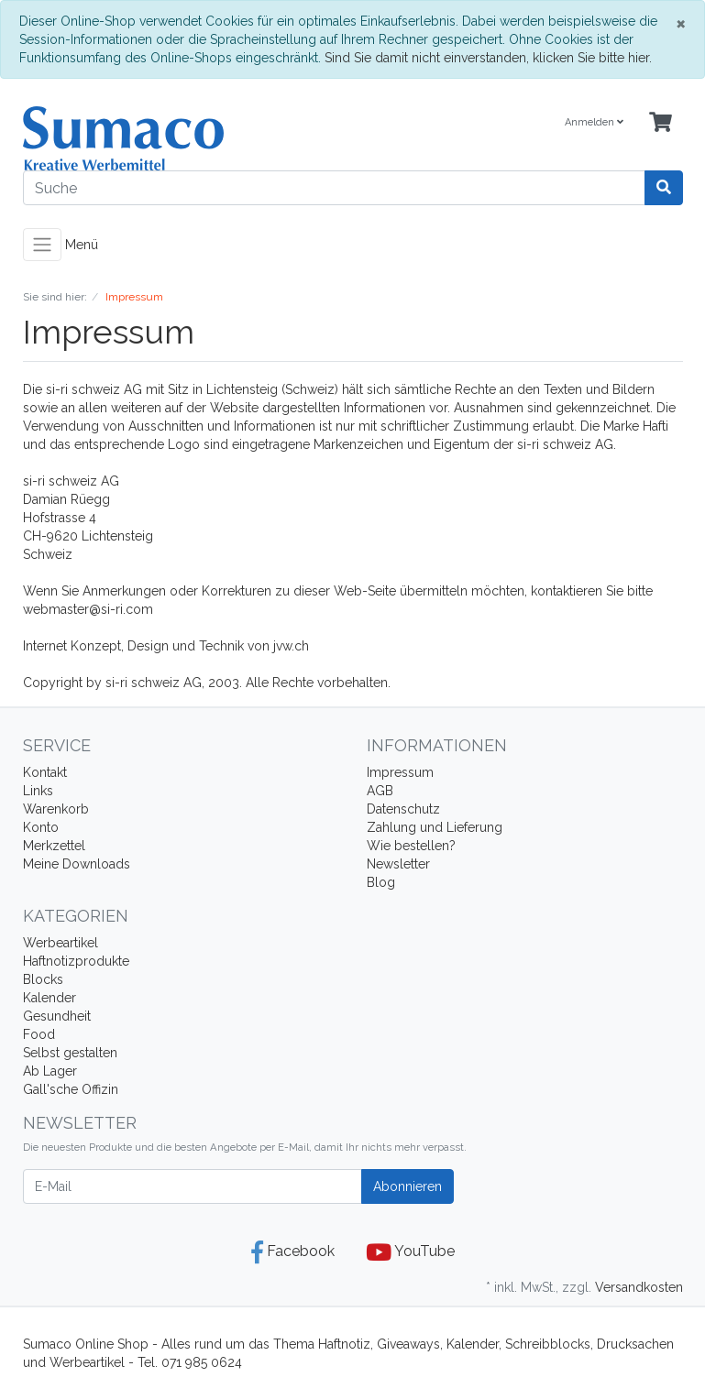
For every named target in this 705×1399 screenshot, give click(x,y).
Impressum (400, 772)
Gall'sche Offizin (70, 1089)
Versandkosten (639, 1287)
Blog (381, 882)
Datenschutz (403, 809)
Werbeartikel (60, 942)
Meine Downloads (76, 864)
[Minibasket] (660, 123)
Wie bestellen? (411, 845)
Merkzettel (54, 845)
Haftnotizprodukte (76, 961)
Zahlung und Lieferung (434, 827)
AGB (380, 790)
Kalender (49, 997)
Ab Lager (50, 1071)
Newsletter (398, 864)
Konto (41, 827)
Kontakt (45, 772)
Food (39, 1034)
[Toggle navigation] (42, 244)
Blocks (43, 979)
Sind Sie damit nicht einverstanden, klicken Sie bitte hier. (488, 57)
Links (38, 790)
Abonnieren (407, 1186)
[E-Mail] (192, 1186)
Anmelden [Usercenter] (594, 122)
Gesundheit (57, 1016)
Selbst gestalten (70, 1052)
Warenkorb (56, 809)
